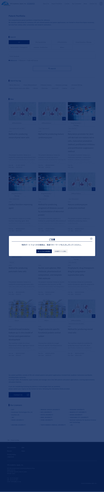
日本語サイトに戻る (60, 251)
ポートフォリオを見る (44, 251)
